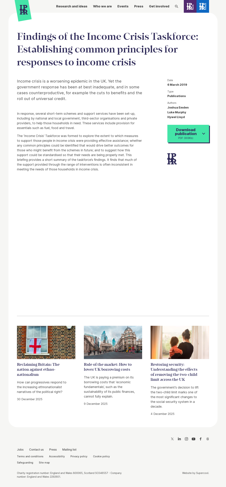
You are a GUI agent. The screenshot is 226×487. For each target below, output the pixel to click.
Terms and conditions (30, 456)
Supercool (202, 472)
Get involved (159, 6)
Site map (44, 462)
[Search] (176, 6)
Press (138, 6)
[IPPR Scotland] (203, 6)
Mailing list (69, 449)
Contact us (36, 449)
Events (123, 6)
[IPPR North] (190, 6)
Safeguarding (25, 462)
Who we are (102, 6)
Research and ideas (71, 6)
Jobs (20, 449)
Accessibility (57, 456)
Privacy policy (78, 456)
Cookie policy (101, 456)
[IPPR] (24, 10)
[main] (113, 217)
